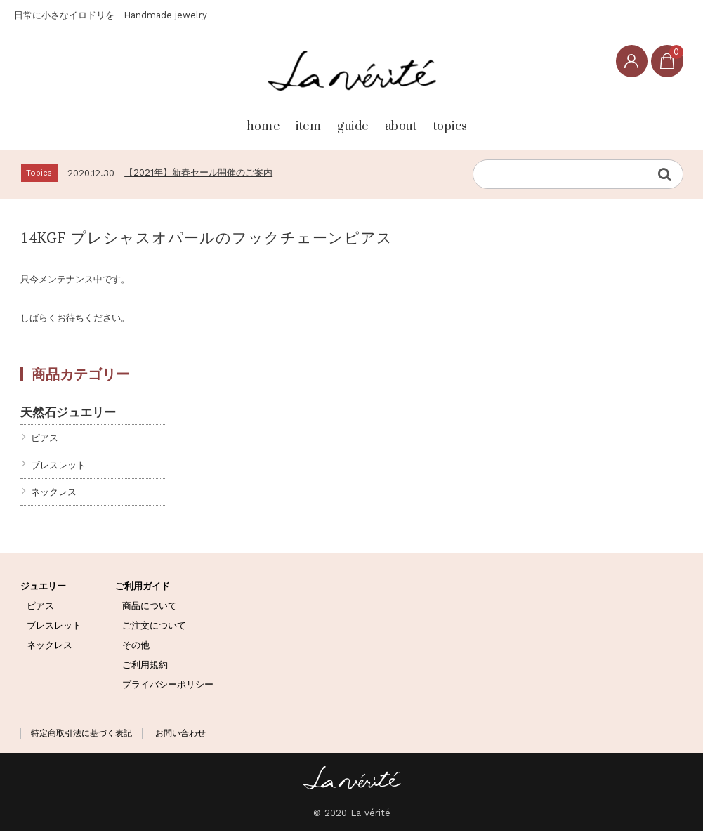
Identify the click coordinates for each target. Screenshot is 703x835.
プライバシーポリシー (167, 687)
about (425, 120)
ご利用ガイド (142, 589)
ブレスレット (58, 468)
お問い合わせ (180, 737)
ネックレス (54, 494)
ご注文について (154, 629)
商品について (149, 609)
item (271, 120)
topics (505, 120)
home (197, 120)
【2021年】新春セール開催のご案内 (198, 175)
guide (346, 120)
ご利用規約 (145, 667)
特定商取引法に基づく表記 (81, 737)
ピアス (44, 441)
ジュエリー (43, 589)
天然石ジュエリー (68, 415)
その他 (136, 648)
